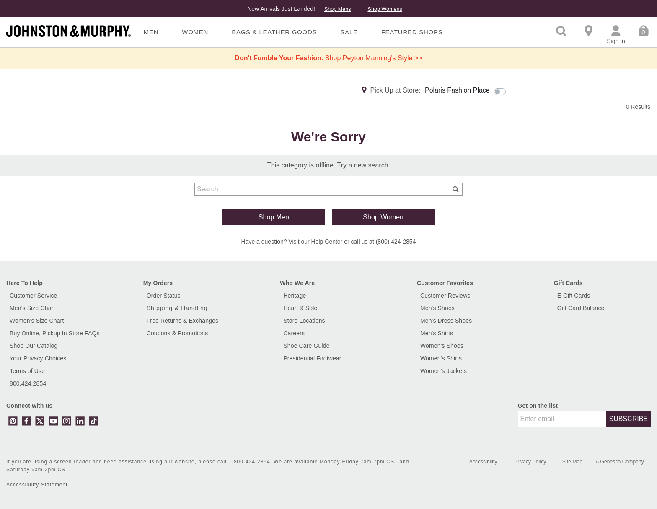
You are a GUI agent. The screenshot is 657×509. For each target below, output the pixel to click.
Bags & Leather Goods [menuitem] (274, 32)
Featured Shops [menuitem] (412, 32)
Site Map (573, 462)
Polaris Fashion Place (457, 90)
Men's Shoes (437, 308)
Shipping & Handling (177, 308)
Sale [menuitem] (348, 32)
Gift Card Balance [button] (581, 308)
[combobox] (328, 189)
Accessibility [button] (483, 462)
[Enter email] (562, 419)
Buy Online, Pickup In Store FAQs (55, 333)
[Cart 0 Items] (643, 30)
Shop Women (383, 217)
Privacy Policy (531, 462)
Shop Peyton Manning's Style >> (328, 58)
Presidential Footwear (312, 358)
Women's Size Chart (37, 320)
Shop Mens (337, 9)
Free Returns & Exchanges (182, 320)
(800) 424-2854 (396, 241)
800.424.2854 (28, 383)
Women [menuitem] (195, 32)
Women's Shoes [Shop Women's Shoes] (441, 345)
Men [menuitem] (151, 32)
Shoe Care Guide (306, 345)
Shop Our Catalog (33, 345)
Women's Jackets (443, 371)
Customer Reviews (445, 295)
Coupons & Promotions (177, 333)
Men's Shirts (436, 333)
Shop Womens (384, 9)
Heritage (294, 295)
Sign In (616, 41)
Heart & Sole (300, 308)
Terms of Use (27, 371)
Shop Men (274, 217)
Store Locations (304, 320)
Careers (294, 333)
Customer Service (33, 295)
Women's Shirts (441, 358)
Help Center (327, 241)
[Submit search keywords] (456, 188)
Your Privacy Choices (38, 358)
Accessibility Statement (36, 485)
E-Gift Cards (573, 295)
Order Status (164, 295)
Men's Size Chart (32, 308)
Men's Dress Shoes (446, 320)
